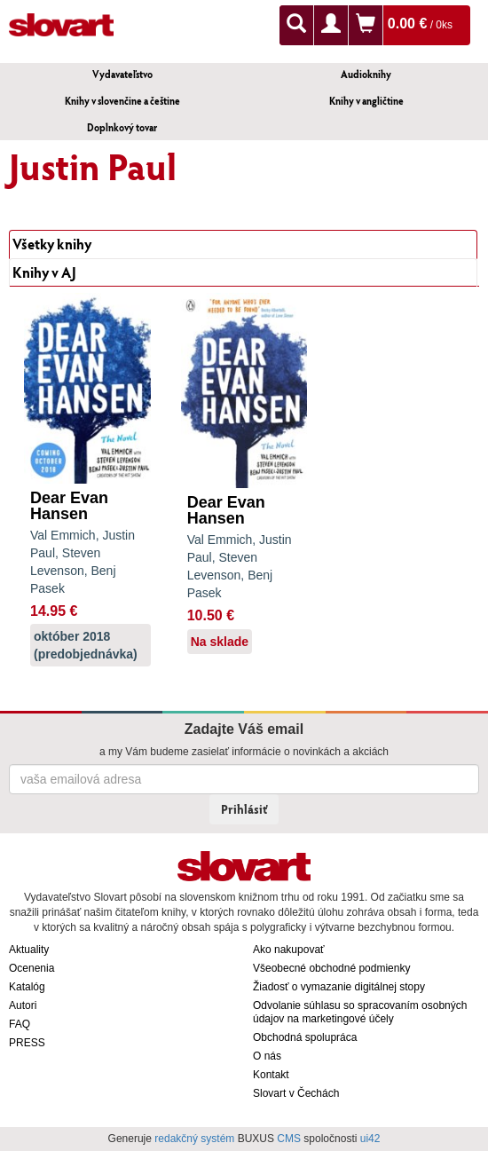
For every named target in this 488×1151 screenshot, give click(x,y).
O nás (267, 1056)
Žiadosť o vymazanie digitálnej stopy (339, 987)
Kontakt (271, 1074)
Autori (22, 1005)
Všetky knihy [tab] (51, 243)
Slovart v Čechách (296, 1093)
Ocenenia (31, 968)
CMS (289, 1138)
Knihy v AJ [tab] (44, 272)
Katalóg (27, 987)
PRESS (27, 1043)
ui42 (370, 1138)
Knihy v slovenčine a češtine (122, 100)
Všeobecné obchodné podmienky (331, 968)
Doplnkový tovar (122, 127)
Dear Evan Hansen (69, 506)
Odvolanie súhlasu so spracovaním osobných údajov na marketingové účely (360, 1012)
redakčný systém (194, 1138)
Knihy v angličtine (366, 100)
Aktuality (29, 949)
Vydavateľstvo (122, 74)
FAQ (19, 1024)
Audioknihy (366, 74)
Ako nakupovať (289, 949)
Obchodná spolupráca (305, 1037)
